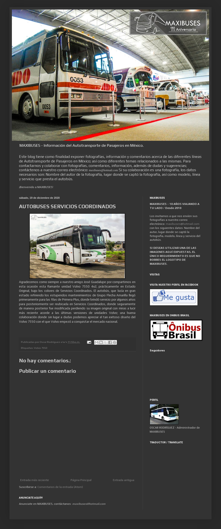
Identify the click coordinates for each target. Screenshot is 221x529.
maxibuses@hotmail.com (182, 224)
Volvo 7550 (40, 347)
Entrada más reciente (34, 480)
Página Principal (81, 480)
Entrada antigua (123, 480)
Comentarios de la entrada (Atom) (60, 487)
